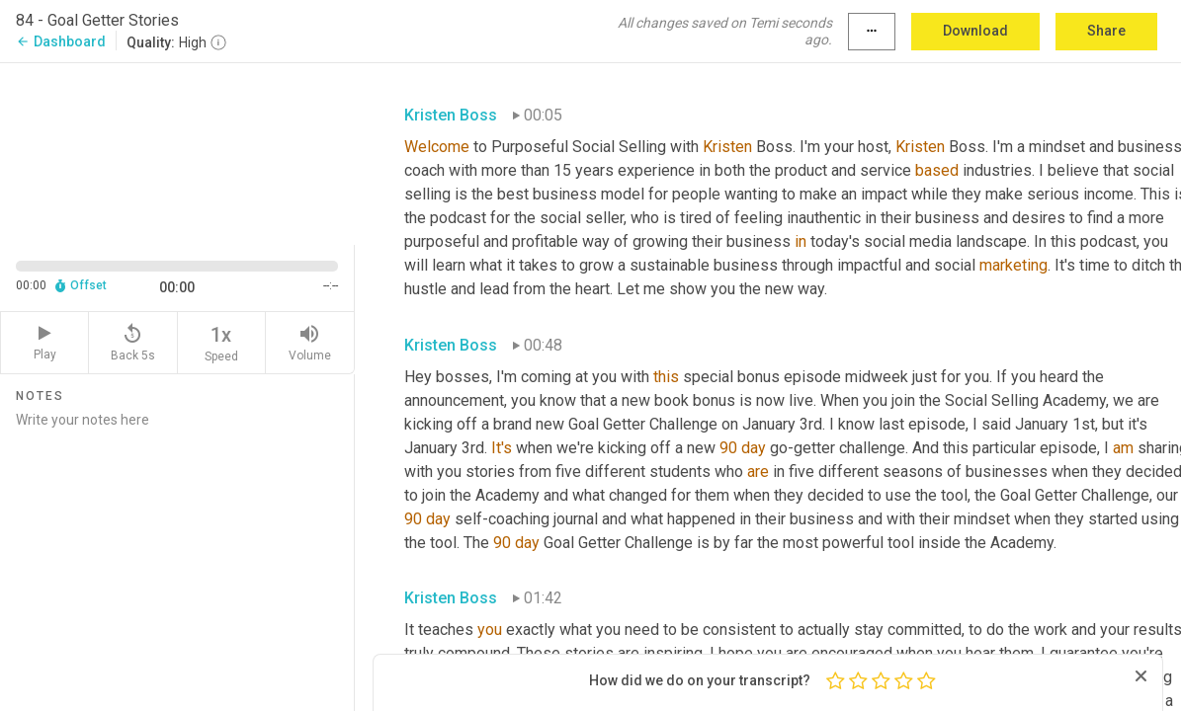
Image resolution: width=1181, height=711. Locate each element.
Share (1106, 31)
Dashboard (61, 41)
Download (975, 31)
